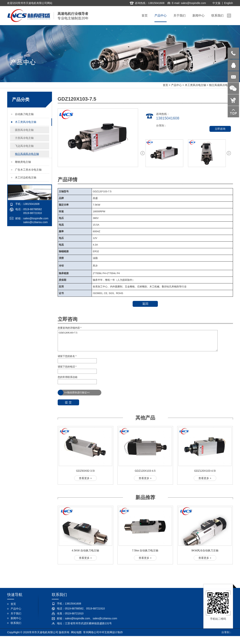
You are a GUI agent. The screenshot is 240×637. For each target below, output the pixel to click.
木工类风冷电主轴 (195, 85)
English (228, 2)
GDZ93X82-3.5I (85, 470)
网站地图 (76, 632)
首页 (165, 85)
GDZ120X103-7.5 (138, 340)
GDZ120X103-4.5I (205, 470)
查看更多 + (85, 478)
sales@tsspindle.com (193, 2)
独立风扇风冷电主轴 (221, 85)
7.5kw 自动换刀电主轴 (145, 550)
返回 (145, 303)
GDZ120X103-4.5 (145, 470)
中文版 (216, 2)
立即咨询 (220, 128)
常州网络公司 (91, 632)
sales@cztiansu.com (35, 222)
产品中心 (176, 85)
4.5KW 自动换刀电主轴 (85, 550)
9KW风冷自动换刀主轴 (204, 550)
